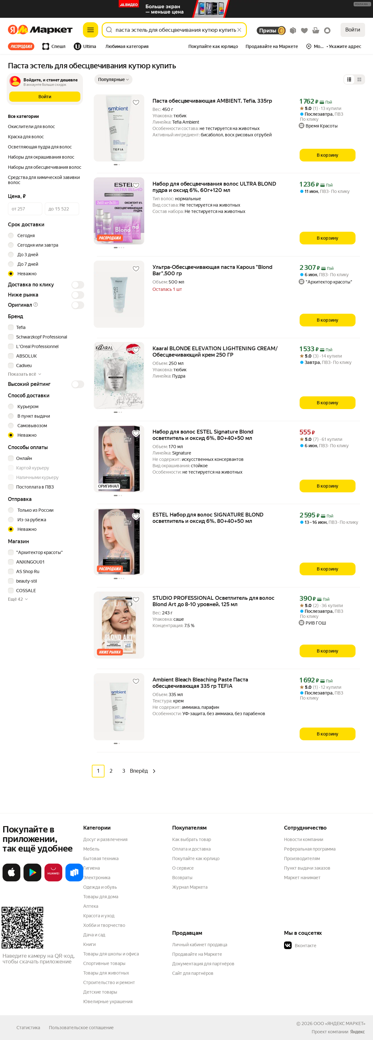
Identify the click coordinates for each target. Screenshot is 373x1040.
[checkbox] (45, 327)
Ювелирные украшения (107, 1001)
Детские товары (100, 991)
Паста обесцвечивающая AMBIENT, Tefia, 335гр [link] (212, 101)
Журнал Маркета (189, 886)
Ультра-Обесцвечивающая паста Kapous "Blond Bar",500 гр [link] (212, 270)
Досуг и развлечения (105, 839)
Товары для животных (106, 972)
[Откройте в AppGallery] (53, 880)
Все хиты (21, 46)
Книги (89, 944)
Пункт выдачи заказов (307, 867)
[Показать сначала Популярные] (113, 79)
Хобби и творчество (104, 924)
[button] (127, 47)
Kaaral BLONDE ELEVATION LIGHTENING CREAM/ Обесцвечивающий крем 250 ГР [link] (215, 351)
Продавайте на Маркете (197, 953)
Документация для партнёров (203, 963)
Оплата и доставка (191, 848)
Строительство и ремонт (109, 982)
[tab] (23, 46)
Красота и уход (98, 915)
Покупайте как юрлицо (196, 858)
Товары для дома (100, 896)
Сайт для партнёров (193, 972)
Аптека (90, 905)
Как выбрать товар (191, 839)
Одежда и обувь (100, 886)
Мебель (91, 848)
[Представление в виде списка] (349, 79)
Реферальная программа (310, 848)
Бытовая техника (101, 858)
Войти (352, 30)
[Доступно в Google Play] (32, 880)
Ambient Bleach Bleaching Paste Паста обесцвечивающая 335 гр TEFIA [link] (200, 682)
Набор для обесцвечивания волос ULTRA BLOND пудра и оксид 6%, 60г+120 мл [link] (214, 187)
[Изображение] (186, 9)
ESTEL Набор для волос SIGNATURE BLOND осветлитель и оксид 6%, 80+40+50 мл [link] (208, 517)
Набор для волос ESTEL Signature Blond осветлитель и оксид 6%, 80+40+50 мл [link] (203, 434)
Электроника (96, 877)
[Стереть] (239, 30)
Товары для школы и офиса (111, 953)
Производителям (302, 858)
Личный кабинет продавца (199, 944)
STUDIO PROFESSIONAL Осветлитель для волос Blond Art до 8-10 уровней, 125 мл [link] (214, 601)
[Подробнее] (362, 4)
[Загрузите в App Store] (11, 880)
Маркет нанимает (302, 877)
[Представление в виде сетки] (359, 79)
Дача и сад (94, 934)
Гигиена (91, 867)
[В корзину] (328, 155)
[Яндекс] (14, 30)
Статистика (28, 1027)
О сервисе (183, 867)
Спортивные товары (104, 963)
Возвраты (182, 877)
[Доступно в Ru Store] (74, 880)
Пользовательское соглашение (81, 1027)
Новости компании (303, 839)
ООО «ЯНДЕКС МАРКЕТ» (339, 1023)
